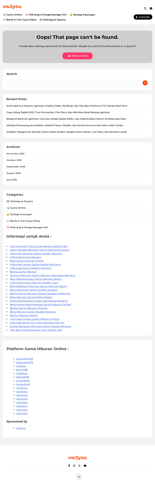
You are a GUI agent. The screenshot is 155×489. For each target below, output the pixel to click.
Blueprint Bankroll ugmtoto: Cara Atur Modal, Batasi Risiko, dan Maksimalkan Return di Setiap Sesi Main (66, 119)
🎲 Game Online (12, 14)
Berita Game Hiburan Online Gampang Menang (40, 293)
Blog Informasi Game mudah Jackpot (34, 290)
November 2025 (15, 153)
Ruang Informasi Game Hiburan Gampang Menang (42, 275)
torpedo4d (23, 380)
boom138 (22, 369)
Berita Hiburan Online (24, 315)
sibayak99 (22, 377)
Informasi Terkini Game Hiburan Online (34, 319)
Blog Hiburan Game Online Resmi (31, 297)
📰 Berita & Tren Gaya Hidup (19, 19)
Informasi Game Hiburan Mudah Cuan (34, 282)
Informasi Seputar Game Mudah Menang (36, 253)
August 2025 (14, 173)
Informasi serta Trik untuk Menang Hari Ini (37, 322)
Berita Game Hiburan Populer (29, 308)
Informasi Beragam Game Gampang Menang (38, 300)
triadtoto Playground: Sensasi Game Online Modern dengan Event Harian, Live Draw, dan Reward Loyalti (67, 132)
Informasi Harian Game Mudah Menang (35, 264)
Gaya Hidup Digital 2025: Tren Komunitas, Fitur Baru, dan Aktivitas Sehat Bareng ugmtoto (58, 112)
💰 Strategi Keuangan (82, 14)
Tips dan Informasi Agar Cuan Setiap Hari (36, 330)
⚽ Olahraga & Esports (52, 19)
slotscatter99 (24, 358)
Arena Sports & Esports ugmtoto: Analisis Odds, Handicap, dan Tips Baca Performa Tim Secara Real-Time (67, 105)
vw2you (12, 6)
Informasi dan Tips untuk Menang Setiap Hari (39, 246)
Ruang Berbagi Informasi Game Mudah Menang (40, 326)
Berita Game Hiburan (23, 271)
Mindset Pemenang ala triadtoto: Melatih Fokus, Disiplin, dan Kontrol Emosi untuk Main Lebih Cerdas (65, 125)
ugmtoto (22, 387)
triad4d (21, 366)
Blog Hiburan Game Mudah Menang (33, 311)
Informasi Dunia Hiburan (25, 257)
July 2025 (12, 179)
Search (12, 74)
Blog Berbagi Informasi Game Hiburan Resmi (38, 286)
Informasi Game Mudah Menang (30, 268)
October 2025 (14, 160)
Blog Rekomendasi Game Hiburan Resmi (36, 279)
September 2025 (16, 166)
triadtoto (22, 373)
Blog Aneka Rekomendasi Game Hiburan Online (40, 304)
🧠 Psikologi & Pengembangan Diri (46, 14)
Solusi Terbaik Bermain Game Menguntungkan (40, 250)
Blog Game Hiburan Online (27, 260)
